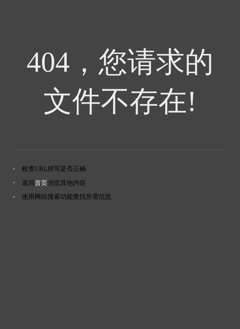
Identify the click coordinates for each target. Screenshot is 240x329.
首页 (41, 183)
